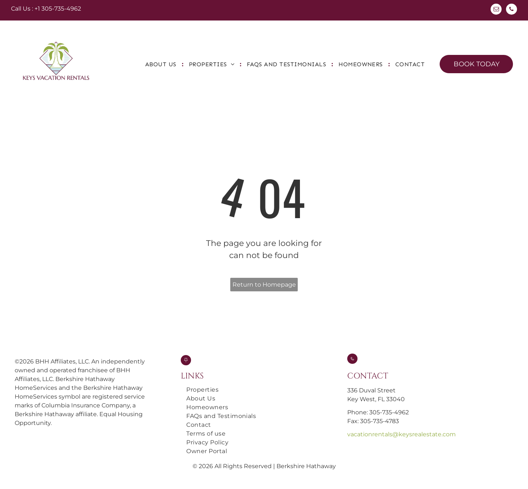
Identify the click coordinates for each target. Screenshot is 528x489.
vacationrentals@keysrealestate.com (401, 434)
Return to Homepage (264, 284)
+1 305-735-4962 (57, 8)
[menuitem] (161, 64)
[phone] (511, 10)
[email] (496, 10)
